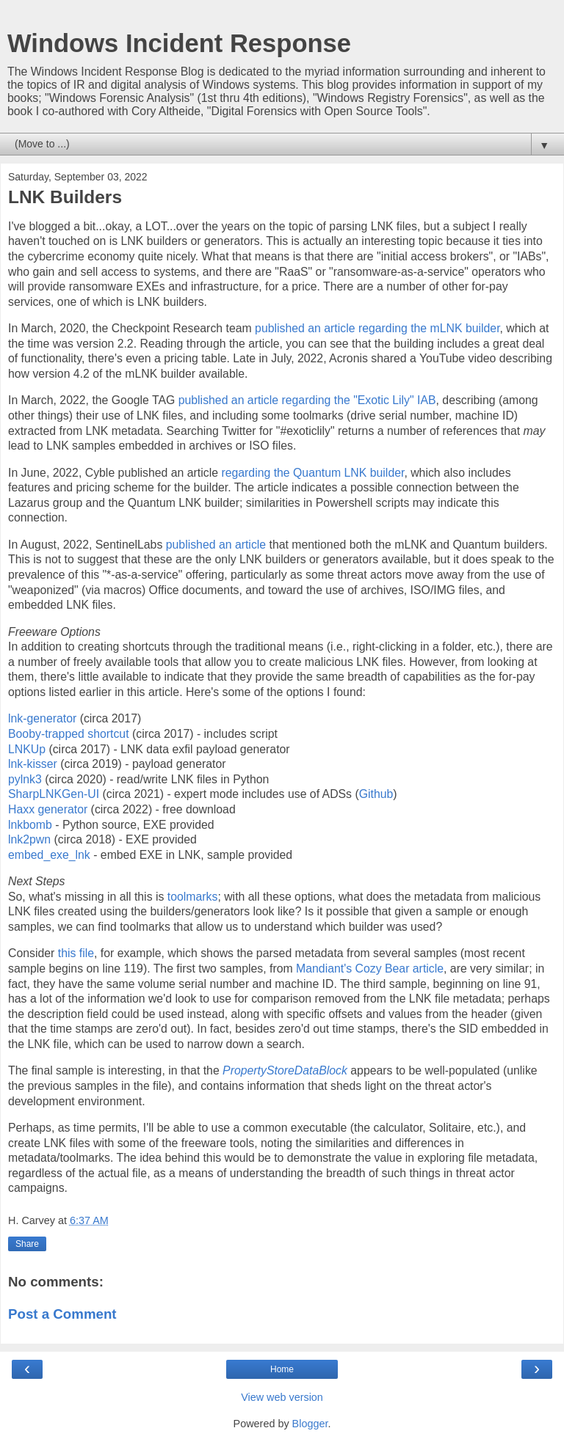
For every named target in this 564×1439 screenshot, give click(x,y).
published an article (216, 544)
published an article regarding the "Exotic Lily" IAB (307, 400)
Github (376, 794)
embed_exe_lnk (49, 855)
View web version (282, 1397)
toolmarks (192, 896)
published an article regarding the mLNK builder (377, 328)
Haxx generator (47, 809)
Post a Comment (62, 1314)
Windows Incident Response (179, 43)
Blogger (310, 1423)
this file (76, 953)
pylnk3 (25, 779)
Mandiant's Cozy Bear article (370, 968)
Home (282, 1369)
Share (27, 1244)
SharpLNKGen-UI (53, 794)
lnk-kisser (32, 764)
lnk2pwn (29, 839)
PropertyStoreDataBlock (285, 1070)
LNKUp (27, 749)
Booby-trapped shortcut (68, 734)
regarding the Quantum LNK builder (312, 472)
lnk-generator (42, 718)
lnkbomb (30, 825)
